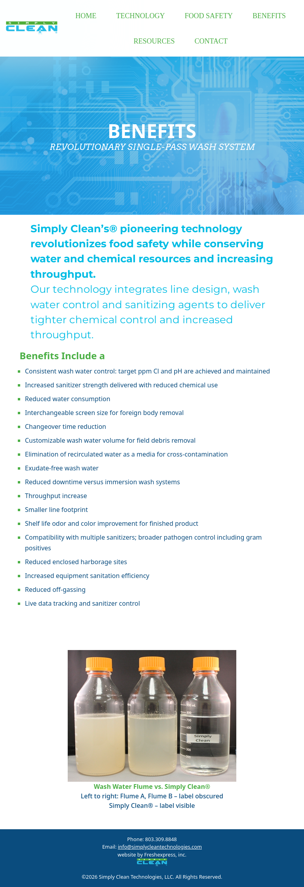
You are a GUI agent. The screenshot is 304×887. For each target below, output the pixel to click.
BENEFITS (269, 16)
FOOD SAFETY (208, 16)
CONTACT (211, 41)
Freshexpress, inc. (164, 854)
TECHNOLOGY (140, 16)
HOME (85, 16)
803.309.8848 (161, 839)
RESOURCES (154, 41)
